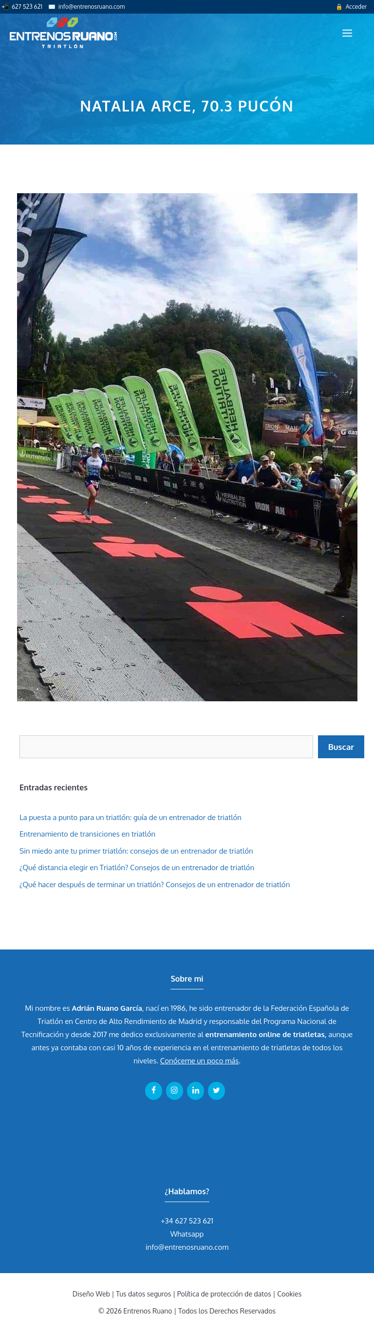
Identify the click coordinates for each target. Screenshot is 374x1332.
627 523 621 (27, 6)
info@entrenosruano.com (91, 6)
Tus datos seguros (143, 1294)
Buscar (341, 747)
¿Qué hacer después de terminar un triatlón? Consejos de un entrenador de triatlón (154, 884)
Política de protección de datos (224, 1294)
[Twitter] (216, 1090)
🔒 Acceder (351, 6)
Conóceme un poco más (199, 1060)
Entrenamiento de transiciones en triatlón (87, 834)
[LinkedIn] (195, 1090)
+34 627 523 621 (187, 1220)
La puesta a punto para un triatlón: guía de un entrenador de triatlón (130, 817)
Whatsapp (187, 1234)
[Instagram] (174, 1090)
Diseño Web (91, 1294)
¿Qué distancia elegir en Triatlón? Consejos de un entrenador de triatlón (136, 867)
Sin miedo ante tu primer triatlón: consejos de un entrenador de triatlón (136, 851)
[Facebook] (153, 1090)
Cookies (289, 1294)
